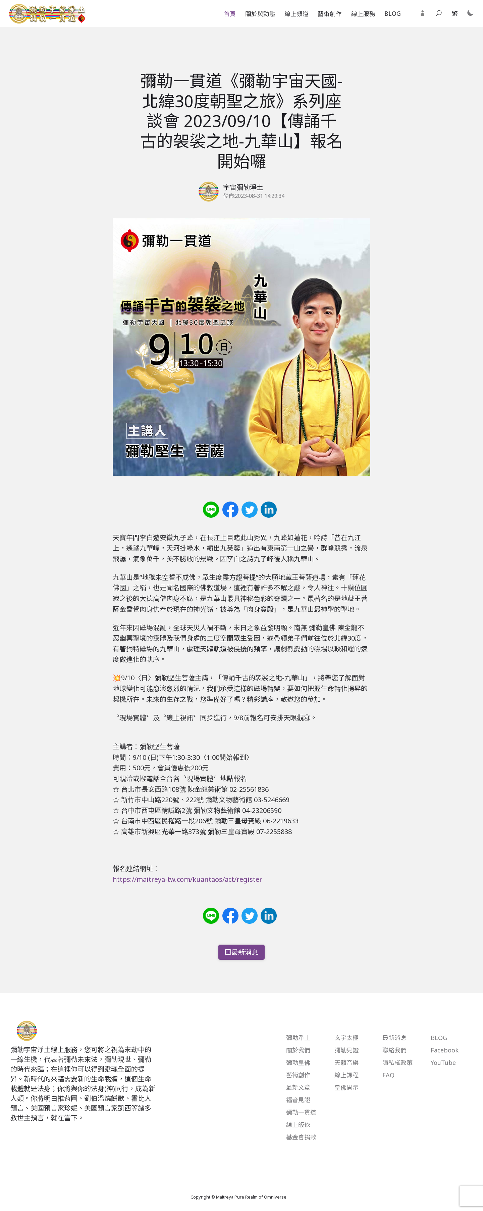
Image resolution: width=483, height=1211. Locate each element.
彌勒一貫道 (301, 1112)
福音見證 (298, 1100)
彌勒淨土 (298, 1038)
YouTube (443, 1062)
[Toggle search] (439, 13)
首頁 (230, 14)
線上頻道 (296, 14)
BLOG (392, 13)
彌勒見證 (346, 1050)
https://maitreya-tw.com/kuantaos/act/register (187, 879)
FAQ (388, 1075)
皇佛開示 (346, 1087)
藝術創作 (330, 14)
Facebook (445, 1050)
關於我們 (298, 1050)
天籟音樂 (346, 1062)
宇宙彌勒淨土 (243, 187)
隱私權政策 (397, 1062)
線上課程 (346, 1075)
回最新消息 (241, 952)
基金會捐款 (301, 1137)
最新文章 (298, 1087)
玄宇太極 (346, 1038)
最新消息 (394, 1038)
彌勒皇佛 (298, 1062)
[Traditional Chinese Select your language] (455, 14)
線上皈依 (298, 1125)
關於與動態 (260, 14)
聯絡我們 (394, 1050)
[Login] (423, 13)
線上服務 (363, 14)
